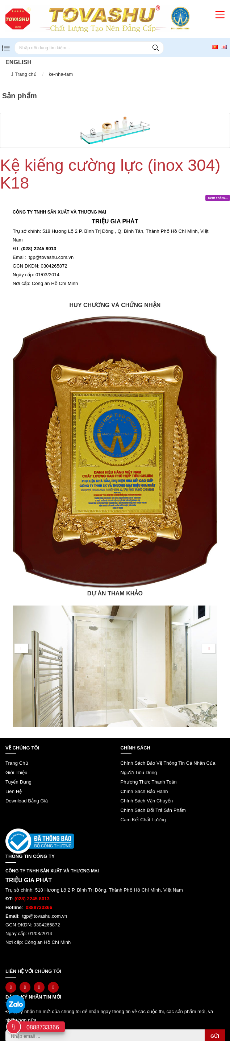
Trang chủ (26, 74)
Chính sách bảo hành (144, 791)
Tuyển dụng (18, 782)
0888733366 (42, 1027)
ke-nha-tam (61, 74)
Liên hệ (13, 791)
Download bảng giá (26, 801)
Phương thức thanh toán (149, 782)
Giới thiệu (16, 772)
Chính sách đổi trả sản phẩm (153, 810)
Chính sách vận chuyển (147, 801)
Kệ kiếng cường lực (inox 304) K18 (110, 174)
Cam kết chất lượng (143, 819)
